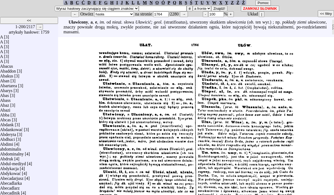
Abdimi (6, 143)
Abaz (4, 104)
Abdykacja (9, 167)
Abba (4, 113)
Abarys (6, 89)
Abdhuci (7, 138)
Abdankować (11, 128)
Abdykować (10, 172)
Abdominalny (12, 152)
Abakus (6, 74)
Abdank (7, 123)
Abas (4, 94)
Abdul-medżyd (13, 162)
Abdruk (6, 157)
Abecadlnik (10, 191)
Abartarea (8, 84)
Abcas (5, 118)
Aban (4, 79)
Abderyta (8, 133)
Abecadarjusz (11, 177)
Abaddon (8, 69)
